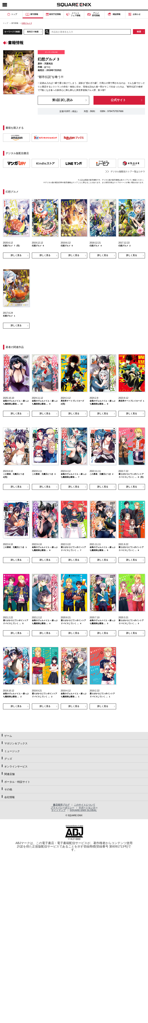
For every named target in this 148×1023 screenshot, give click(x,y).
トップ (5, 23)
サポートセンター (88, 807)
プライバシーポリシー (62, 807)
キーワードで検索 (12, 32)
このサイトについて (84, 804)
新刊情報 (14, 23)
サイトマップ (58, 810)
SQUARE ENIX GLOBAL (83, 810)
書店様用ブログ (61, 804)
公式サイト (118, 100)
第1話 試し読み (62, 100)
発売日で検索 (33, 32)
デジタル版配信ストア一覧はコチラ (128, 171)
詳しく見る (16, 255)
